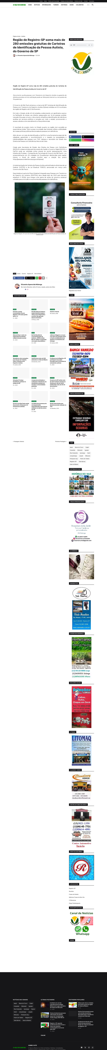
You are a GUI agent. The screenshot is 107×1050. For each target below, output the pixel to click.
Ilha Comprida (74, 453)
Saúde (72, 5)
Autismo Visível (54, 311)
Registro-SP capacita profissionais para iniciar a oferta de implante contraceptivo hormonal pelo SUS (57, 1026)
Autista (23, 36)
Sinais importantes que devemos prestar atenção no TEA (58, 405)
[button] (88, 5)
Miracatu (87, 456)
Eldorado (79, 450)
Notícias (37, 5)
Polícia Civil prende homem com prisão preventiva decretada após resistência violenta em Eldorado (86, 1014)
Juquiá (81, 456)
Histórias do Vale (78, 1)
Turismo (56, 5)
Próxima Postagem (60, 441)
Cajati (87, 447)
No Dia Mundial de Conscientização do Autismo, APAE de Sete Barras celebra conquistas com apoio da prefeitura (39, 338)
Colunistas (91, 1)
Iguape (87, 450)
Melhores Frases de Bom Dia (76, 897)
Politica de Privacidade (53, 1)
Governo (24, 273)
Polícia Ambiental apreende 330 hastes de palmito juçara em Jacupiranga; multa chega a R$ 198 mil (58, 1015)
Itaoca (33, 1009)
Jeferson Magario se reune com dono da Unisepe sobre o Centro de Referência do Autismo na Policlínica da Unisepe (58, 338)
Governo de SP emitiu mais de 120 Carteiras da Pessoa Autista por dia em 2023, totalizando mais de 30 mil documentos (58, 383)
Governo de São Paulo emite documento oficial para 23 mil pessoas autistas (21, 405)
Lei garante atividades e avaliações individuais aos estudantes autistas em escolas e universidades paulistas (39, 383)
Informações (46, 5)
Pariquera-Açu (74, 458)
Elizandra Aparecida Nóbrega (31, 284)
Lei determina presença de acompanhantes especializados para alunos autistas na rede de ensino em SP (39, 406)
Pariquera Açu (25, 1014)
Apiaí (71, 447)
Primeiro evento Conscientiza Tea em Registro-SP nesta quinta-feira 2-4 (20, 314)
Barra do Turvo (79, 447)
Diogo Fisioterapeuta (74, 903)
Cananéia (72, 450)
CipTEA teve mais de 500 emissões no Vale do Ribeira (39, 359)
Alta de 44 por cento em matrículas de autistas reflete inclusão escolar (19, 336)
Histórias (64, 5)
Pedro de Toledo (84, 458)
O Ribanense (72, 900)
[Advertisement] (53, 21)
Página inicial (16, 36)
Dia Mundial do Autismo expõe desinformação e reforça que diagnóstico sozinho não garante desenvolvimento (38, 314)
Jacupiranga (73, 456)
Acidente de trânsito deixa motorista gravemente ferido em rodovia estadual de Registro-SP (85, 1024)
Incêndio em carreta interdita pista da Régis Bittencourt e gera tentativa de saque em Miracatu (58, 1005)
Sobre (45, 1)
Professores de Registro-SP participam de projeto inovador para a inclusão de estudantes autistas (58, 361)
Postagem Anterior (19, 441)
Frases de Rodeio (73, 894)
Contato (86, 1)
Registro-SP (30, 273)
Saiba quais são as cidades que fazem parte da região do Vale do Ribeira (85, 1004)
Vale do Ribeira (37, 273)
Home (41, 1)
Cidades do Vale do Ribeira (67, 1)
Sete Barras (82, 461)
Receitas (71, 891)
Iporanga (82, 453)
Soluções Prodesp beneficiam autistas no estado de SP (19, 381)
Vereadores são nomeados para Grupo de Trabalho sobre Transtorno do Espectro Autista (20, 361)
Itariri (88, 453)
